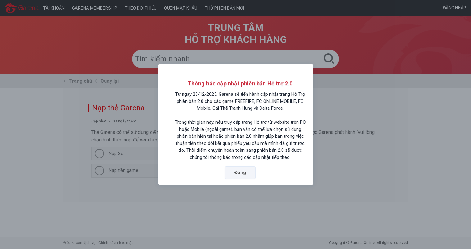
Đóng (240, 172)
